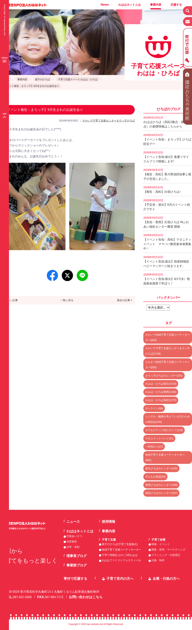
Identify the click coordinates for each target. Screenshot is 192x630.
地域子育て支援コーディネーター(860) (165, 457)
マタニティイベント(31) (159, 438)
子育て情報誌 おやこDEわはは (120, 555)
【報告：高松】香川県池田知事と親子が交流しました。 (167, 174)
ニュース (73, 522)
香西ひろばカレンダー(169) (161, 484)
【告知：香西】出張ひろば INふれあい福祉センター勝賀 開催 (166, 222)
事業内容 (155, 4)
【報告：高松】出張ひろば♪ (162, 189)
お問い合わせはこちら (86, 597)
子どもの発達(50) (155, 476)
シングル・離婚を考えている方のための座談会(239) (167, 419)
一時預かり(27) (154, 446)
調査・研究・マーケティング (168, 549)
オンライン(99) (154, 408)
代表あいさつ (74, 536)
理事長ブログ (76, 556)
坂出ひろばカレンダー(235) (161, 468)
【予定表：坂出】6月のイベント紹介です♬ (166, 205)
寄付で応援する (75, 578)
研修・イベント (160, 544)
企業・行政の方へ (166, 578)
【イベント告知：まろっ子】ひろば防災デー (167, 140)
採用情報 (108, 522)
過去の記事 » (124, 300)
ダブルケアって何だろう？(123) (164, 430)
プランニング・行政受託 (165, 555)
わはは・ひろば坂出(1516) (160, 383)
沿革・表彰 (73, 546)
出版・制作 (157, 560)
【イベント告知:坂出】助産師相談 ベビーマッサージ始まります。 (167, 262)
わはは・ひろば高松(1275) (160, 400)
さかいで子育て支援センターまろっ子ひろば (108, 120)
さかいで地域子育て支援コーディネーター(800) (167, 337)
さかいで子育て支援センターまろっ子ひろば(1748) (167, 351)
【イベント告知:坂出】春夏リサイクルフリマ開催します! (166, 157)
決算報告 (71, 541)
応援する (176, 4)
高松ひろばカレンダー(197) (161, 492)
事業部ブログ (76, 565)
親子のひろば (42, 79)
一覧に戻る (66, 300)
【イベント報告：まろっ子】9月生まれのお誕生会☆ (30, 86)
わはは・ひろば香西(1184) (160, 391)
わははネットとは (129, 4)
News (105, 4)
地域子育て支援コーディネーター (121, 549)
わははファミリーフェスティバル (121, 560)
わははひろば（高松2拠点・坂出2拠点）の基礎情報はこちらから (167, 122)
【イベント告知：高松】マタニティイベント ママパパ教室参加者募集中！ (167, 242)
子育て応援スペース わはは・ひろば (78, 79)
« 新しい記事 (10, 300)
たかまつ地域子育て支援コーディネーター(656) (167, 364)
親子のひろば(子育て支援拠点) (120, 544)
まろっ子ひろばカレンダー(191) (164, 375)
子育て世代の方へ (119, 578)
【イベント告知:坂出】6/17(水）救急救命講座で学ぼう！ (166, 279)
